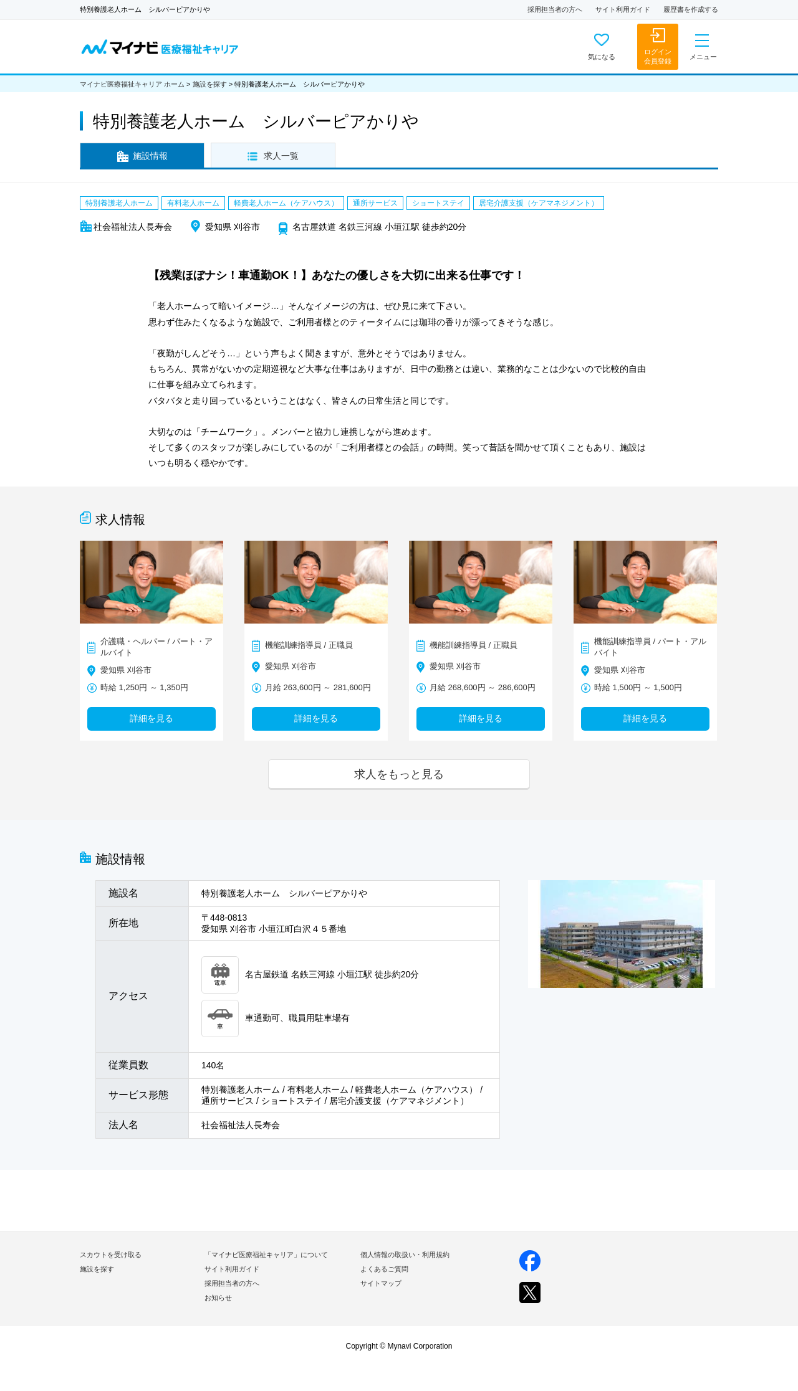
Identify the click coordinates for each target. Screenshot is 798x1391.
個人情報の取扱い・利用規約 (404, 1254)
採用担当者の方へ (554, 9)
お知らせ (218, 1297)
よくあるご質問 (384, 1269)
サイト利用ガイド (622, 9)
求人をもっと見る (399, 774)
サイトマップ (380, 1283)
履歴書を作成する (690, 9)
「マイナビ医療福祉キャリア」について (266, 1254)
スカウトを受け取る (111, 1254)
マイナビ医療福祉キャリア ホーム (132, 84)
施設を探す (210, 84)
